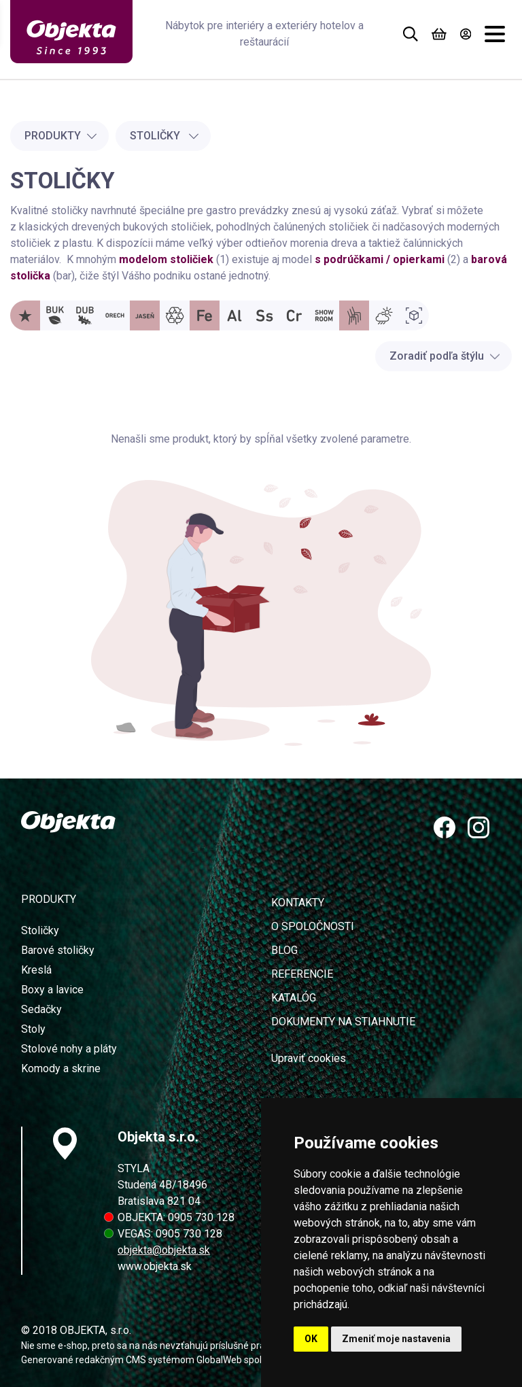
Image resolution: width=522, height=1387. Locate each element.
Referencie (302, 974)
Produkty (60, 135)
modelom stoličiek (166, 259)
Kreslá (36, 969)
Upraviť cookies (308, 1058)
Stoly (33, 1029)
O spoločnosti (312, 926)
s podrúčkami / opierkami (380, 259)
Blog (284, 950)
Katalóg (293, 997)
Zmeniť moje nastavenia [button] (396, 1338)
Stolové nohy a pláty (69, 1048)
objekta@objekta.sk (164, 1250)
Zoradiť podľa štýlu (444, 355)
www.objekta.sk (155, 1266)
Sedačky (41, 1009)
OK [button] (310, 1338)
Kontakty (297, 902)
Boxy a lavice (52, 989)
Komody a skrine (61, 1068)
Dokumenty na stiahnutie (343, 1021)
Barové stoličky (57, 950)
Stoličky (164, 135)
